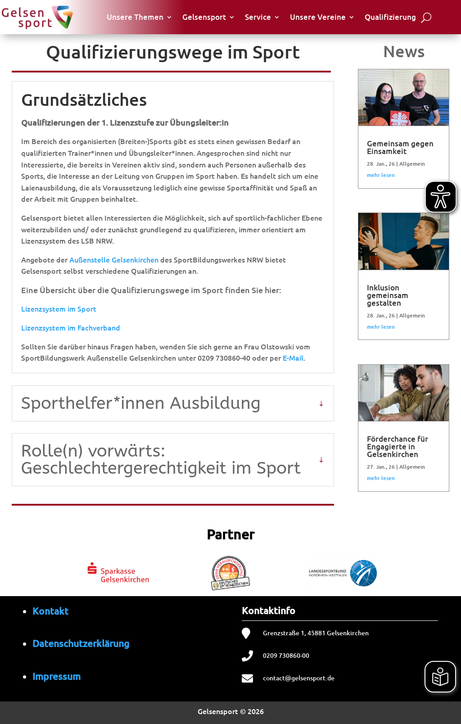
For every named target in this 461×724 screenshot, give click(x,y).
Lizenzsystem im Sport (58, 308)
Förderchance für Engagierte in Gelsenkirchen (397, 446)
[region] (230, 571)
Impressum (56, 676)
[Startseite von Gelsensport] (37, 17)
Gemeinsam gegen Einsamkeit (400, 147)
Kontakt (50, 611)
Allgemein (412, 163)
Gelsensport (204, 17)
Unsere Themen (135, 17)
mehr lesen (381, 175)
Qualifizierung (390, 17)
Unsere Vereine (318, 17)
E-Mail (293, 357)
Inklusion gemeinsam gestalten (387, 295)
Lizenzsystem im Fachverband (70, 327)
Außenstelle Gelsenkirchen (113, 259)
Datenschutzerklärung (80, 643)
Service (258, 17)
